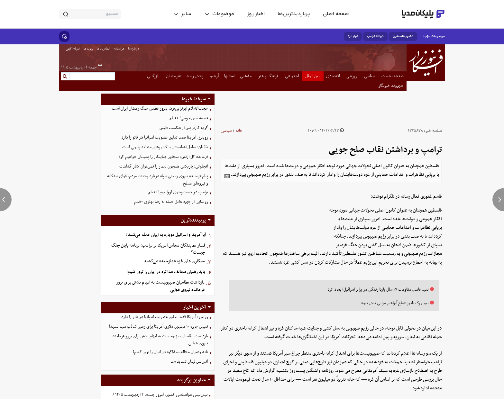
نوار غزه (353, 36)
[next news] (498, 200)
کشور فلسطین (403, 36)
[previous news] (6, 200)
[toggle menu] (219, 14)
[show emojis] (64, 36)
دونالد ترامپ (375, 36)
